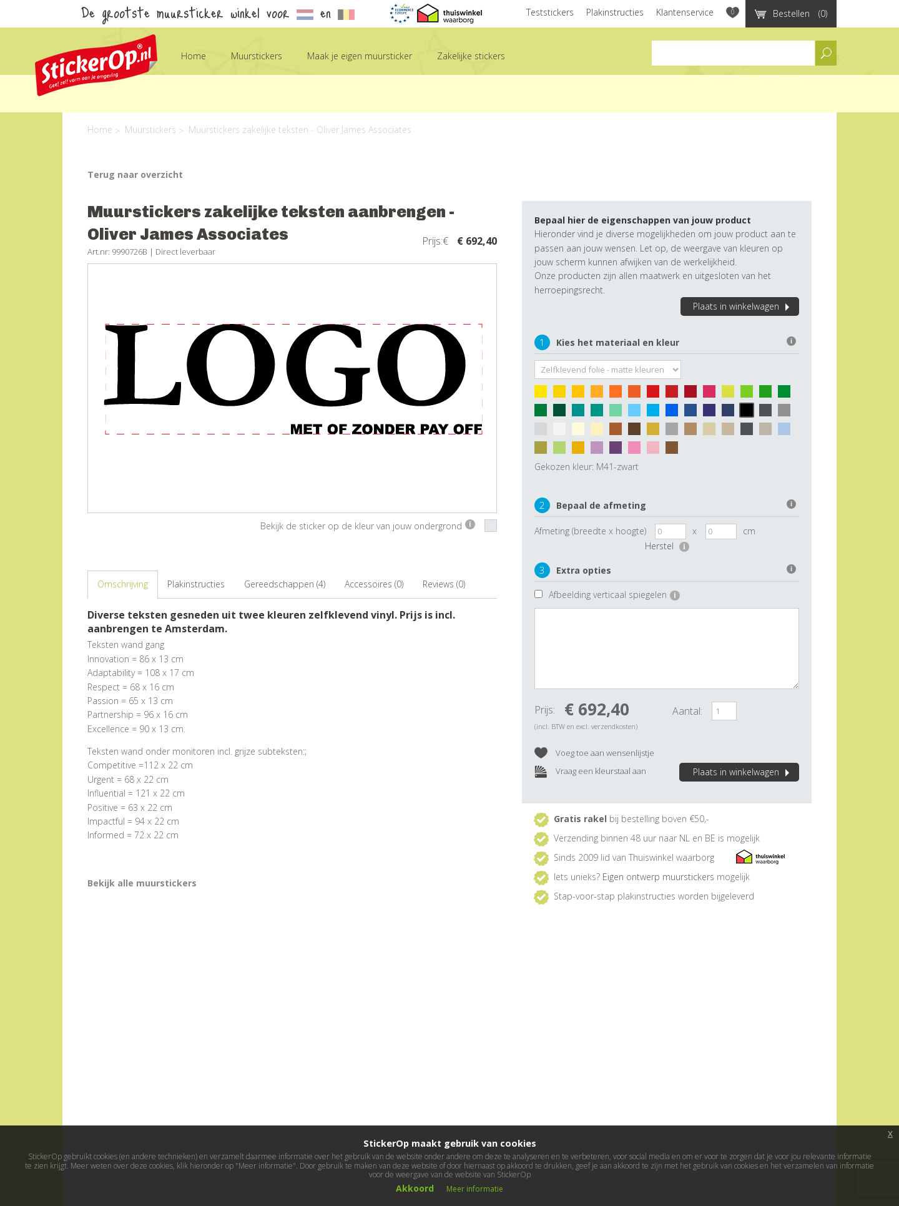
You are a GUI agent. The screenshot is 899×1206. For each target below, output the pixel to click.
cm (749, 531)
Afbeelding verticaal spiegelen (614, 595)
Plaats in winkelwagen (743, 306)
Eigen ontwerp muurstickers (658, 877)
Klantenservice (685, 12)
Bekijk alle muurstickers (142, 883)
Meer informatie (474, 1189)
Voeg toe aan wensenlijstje (594, 753)
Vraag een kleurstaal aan (590, 771)
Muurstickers (256, 56)
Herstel (667, 546)
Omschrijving (122, 584)
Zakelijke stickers (471, 56)
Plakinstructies (615, 12)
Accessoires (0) (374, 584)
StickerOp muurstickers (96, 65)
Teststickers (550, 12)
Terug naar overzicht (135, 174)
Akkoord (415, 1188)
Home (193, 56)
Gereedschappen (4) (284, 584)
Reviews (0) (444, 584)
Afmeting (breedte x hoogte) (590, 531)
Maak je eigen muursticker (359, 56)
